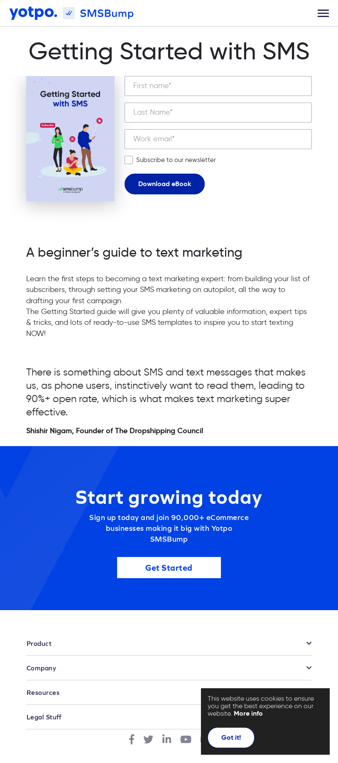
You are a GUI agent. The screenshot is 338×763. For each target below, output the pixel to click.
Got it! (231, 737)
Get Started (169, 568)
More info (248, 713)
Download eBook (164, 183)
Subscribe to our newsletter (176, 160)
